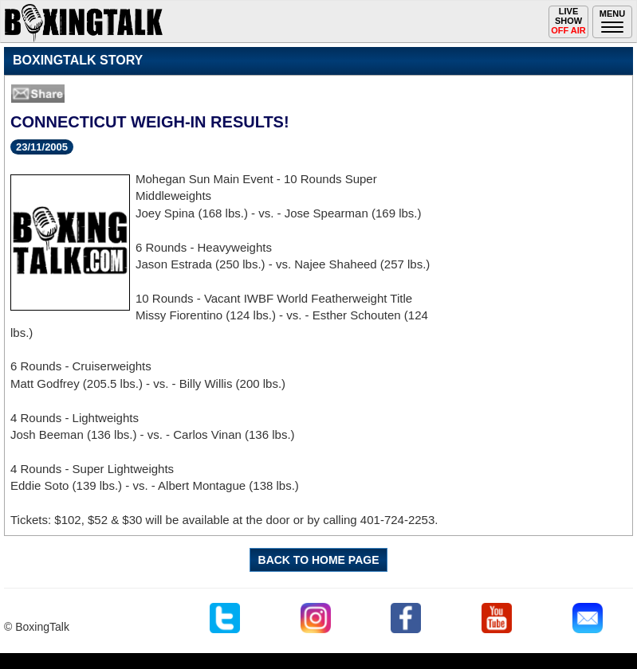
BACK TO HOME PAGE (318, 560)
